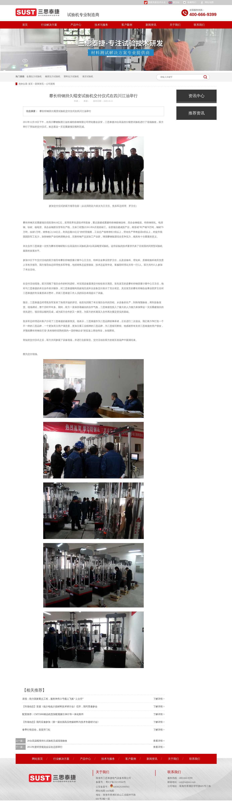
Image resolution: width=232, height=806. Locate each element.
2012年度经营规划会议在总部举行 (44, 747)
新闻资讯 (151, 24)
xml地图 (110, 791)
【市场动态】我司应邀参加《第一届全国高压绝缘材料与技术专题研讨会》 (61, 722)
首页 (25, 24)
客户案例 (126, 24)
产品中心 (76, 24)
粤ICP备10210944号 (115, 782)
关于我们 (175, 24)
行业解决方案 (49, 24)
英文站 (174, 2)
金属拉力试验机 (34, 76)
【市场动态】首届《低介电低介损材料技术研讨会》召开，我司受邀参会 (59, 706)
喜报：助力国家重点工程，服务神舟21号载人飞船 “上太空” (53, 699)
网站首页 (37, 758)
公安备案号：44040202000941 (113, 787)
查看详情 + (158, 741)
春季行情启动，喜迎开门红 (36, 729)
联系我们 (199, 24)
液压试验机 (87, 76)
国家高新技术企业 (154, 2)
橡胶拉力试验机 (52, 76)
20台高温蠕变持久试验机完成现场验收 (47, 741)
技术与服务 (101, 24)
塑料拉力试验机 (71, 76)
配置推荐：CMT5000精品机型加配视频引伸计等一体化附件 (53, 714)
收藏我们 (189, 2)
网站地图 (207, 2)
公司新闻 (50, 84)
